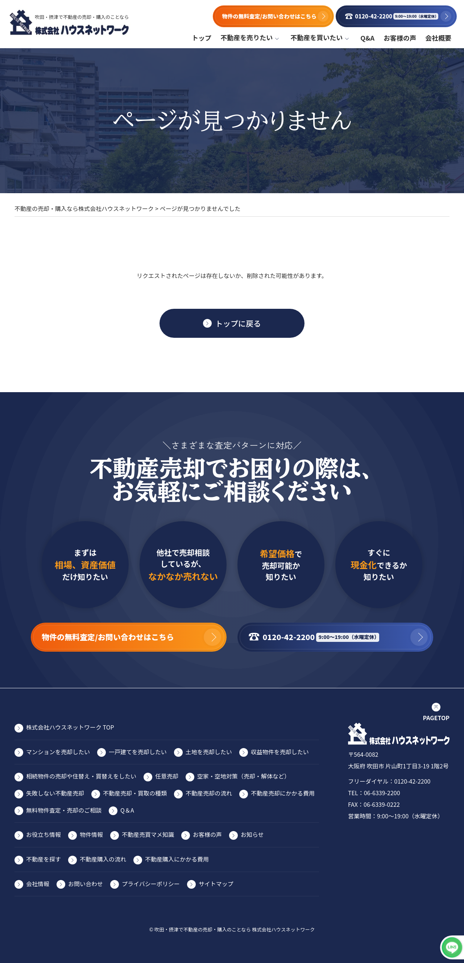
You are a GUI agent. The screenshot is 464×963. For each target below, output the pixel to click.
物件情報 (91, 834)
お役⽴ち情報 (43, 834)
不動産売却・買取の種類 (135, 793)
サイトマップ (216, 883)
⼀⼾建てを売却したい (138, 751)
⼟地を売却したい (209, 751)
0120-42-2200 (412, 781)
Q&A (367, 37)
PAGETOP (436, 717)
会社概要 (438, 37)
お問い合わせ (85, 883)
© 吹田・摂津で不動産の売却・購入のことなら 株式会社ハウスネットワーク (232, 929)
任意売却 (166, 776)
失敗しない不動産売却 (55, 793)
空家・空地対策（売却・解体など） (243, 776)
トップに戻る (238, 323)
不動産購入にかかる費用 (177, 859)
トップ (201, 37)
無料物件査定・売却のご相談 (64, 810)
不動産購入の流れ (103, 859)
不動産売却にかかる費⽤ (283, 793)
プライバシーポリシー (151, 883)
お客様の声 (400, 37)
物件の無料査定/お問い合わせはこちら (267, 16)
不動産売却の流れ (209, 793)
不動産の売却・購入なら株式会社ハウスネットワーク (84, 208)
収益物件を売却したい (280, 751)
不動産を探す (43, 859)
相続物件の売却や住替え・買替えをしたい (81, 776)
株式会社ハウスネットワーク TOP (70, 727)
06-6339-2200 (382, 792)
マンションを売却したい (58, 751)
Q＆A (127, 810)
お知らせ (252, 834)
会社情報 (37, 883)
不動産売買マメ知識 (148, 834)
